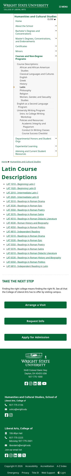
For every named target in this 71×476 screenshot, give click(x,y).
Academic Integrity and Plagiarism (34, 125)
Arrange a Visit (35, 305)
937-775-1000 (35, 376)
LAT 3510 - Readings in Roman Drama (25, 201)
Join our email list (13, 449)
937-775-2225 (16, 437)
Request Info (35, 321)
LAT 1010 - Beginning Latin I (20, 184)
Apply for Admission (35, 337)
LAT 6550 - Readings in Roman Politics (25, 261)
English (23, 77)
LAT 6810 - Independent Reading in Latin (27, 266)
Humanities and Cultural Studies (25, 161)
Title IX (35, 473)
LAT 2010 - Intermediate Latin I (22, 192)
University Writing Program (31, 110)
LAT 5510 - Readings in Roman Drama (25, 235)
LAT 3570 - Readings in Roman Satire (25, 214)
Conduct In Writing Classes (35, 130)
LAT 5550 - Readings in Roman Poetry (25, 244)
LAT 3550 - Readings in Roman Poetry (25, 209)
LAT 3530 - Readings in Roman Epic (24, 205)
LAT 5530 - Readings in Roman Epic (24, 240)
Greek (23, 80)
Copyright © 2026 (14, 466)
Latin (22, 87)
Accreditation (47, 466)
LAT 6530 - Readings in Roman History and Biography (33, 257)
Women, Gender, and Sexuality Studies (35, 98)
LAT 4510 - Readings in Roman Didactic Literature (31, 218)
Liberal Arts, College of (15, 400)
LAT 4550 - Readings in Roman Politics (25, 227)
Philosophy (25, 90)
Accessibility (31, 466)
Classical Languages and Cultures (37, 73)
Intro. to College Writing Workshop (32, 115)
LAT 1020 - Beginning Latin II (21, 188)
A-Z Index (61, 466)
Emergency (13, 473)
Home (18, 21)
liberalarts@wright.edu (20, 445)
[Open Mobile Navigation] (63, 6)
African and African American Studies (35, 69)
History (23, 83)
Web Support (48, 473)
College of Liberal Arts (15, 9)
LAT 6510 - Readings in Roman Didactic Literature (31, 253)
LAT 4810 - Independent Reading (23, 231)
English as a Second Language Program (32, 105)
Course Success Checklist (35, 133)
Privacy (25, 473)
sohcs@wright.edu (18, 409)
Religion (24, 93)
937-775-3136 (16, 405)
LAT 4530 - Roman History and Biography (27, 222)
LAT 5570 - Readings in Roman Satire (25, 248)
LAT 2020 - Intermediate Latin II (22, 197)
